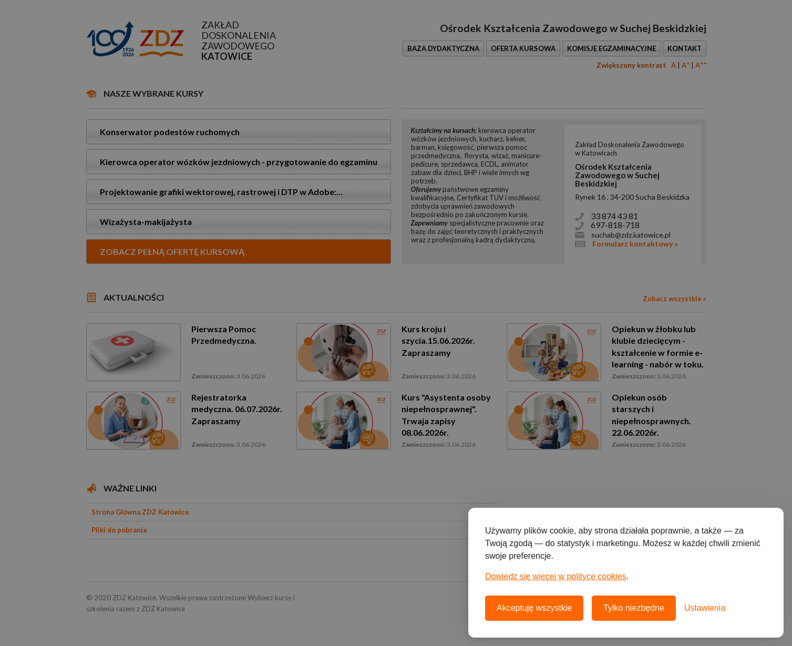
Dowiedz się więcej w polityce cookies (555, 576)
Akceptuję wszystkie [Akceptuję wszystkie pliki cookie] (534, 607)
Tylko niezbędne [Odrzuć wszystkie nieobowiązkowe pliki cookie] (633, 607)
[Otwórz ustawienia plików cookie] (704, 608)
